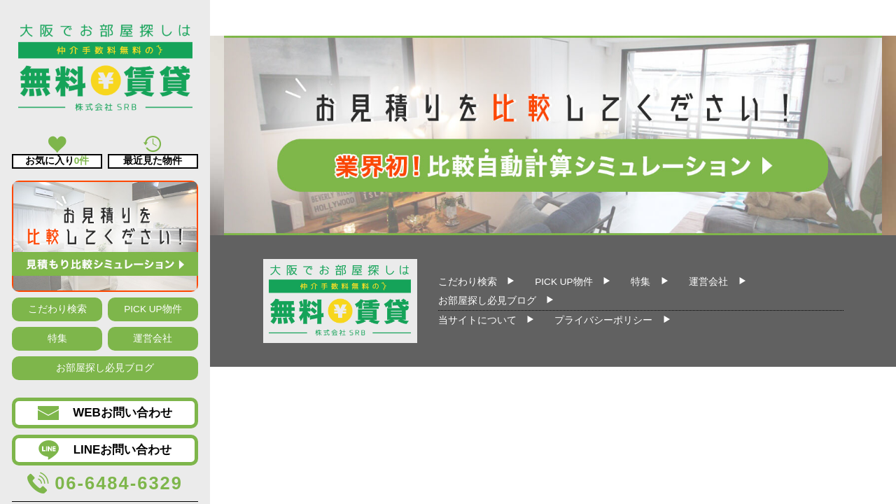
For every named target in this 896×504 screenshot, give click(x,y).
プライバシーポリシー (603, 320)
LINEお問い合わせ (105, 450)
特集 (57, 338)
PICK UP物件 (152, 309)
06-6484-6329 (105, 483)
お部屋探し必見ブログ (105, 368)
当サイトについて (477, 320)
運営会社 (152, 338)
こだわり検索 (57, 309)
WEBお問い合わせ (105, 413)
